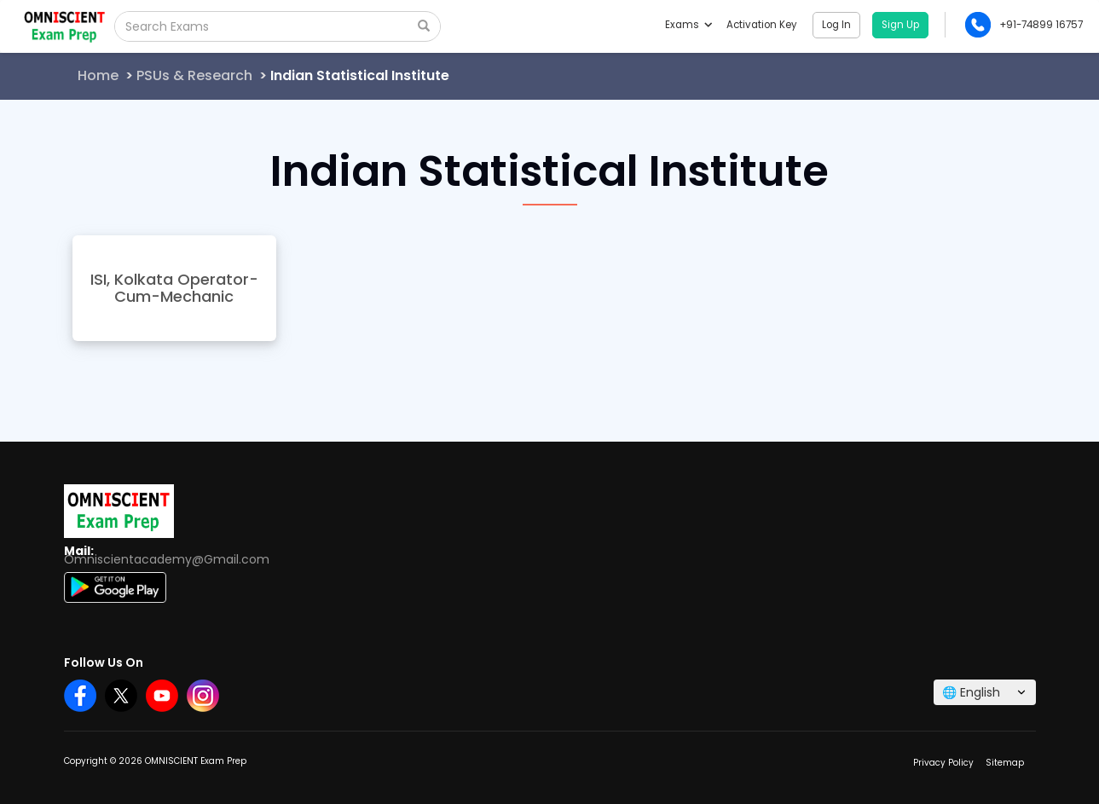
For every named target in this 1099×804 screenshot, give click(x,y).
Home (98, 75)
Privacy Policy (943, 762)
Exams (688, 25)
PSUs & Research (194, 75)
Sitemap (1005, 762)
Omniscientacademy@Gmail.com (166, 559)
